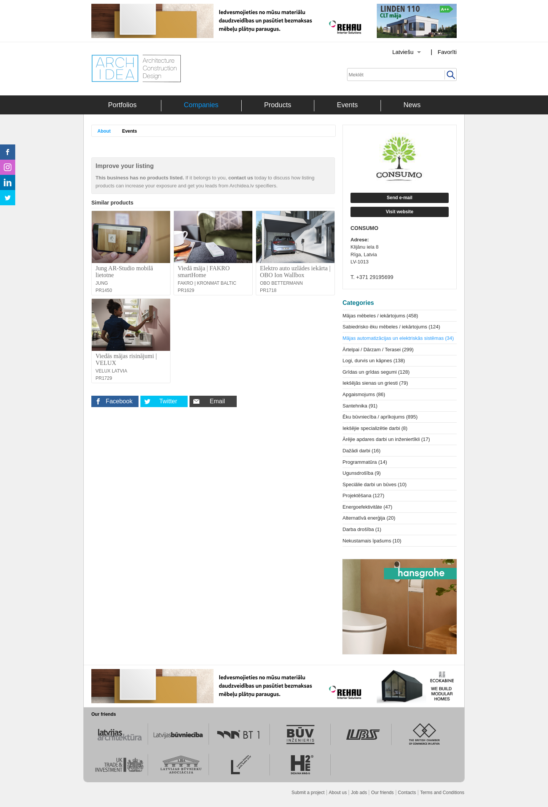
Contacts (407, 792)
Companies (201, 105)
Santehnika (360, 406)
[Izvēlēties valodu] (396, 52)
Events (347, 105)
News (412, 105)
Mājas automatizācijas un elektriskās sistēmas (398, 338)
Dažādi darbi (361, 450)
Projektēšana (363, 495)
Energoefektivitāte (367, 507)
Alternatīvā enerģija (368, 518)
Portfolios (122, 105)
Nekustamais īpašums (371, 541)
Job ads (359, 792)
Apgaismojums (363, 394)
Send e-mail (399, 197)
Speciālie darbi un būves (374, 484)
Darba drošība (361, 529)
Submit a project (308, 792)
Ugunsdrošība (361, 473)
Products (277, 105)
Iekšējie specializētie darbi (375, 428)
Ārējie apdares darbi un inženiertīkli (386, 439)
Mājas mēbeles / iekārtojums (380, 316)
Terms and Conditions (442, 792)
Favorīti (447, 52)
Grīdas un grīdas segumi (375, 372)
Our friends (382, 792)
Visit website (399, 211)
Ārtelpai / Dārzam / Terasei (378, 349)
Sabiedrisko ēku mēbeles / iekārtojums (391, 327)
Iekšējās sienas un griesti (375, 383)
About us (338, 792)
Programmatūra (364, 462)
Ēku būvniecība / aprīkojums (379, 417)
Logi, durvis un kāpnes (373, 360)
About (104, 131)
